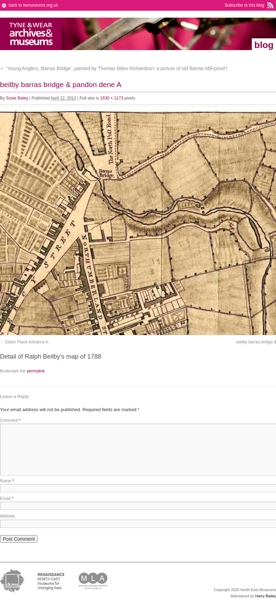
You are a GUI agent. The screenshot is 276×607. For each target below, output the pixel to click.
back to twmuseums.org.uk (33, 5)
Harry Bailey (265, 596)
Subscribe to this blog (244, 5)
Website (7, 516)
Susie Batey (17, 98)
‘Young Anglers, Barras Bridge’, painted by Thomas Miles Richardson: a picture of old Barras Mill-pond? (113, 68)
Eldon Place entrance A (26, 342)
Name (7, 480)
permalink (36, 371)
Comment (10, 420)
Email (6, 498)
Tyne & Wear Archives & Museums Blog (31, 34)
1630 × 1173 (111, 98)
